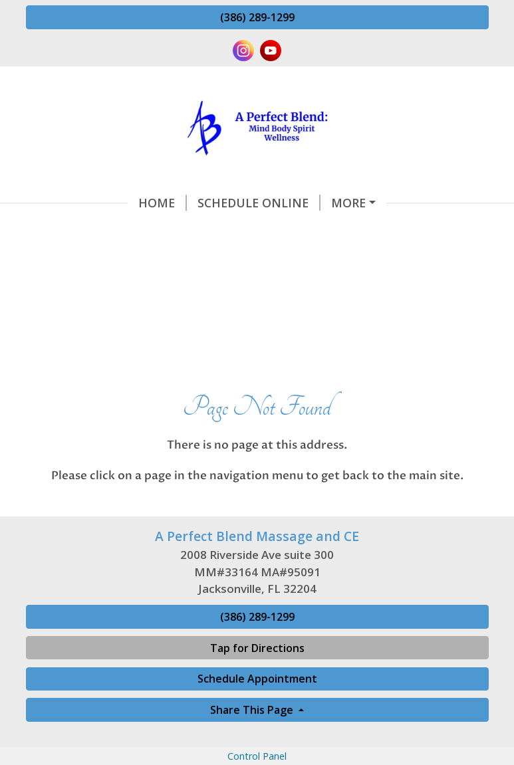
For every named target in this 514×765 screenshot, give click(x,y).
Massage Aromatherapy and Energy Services (187, 231)
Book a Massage (392, 315)
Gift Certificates (269, 315)
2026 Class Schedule (375, 287)
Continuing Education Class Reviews (165, 287)
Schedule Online (157, 203)
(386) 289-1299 (257, 17)
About (63, 315)
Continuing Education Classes (145, 259)
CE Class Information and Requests (353, 203)
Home (61, 203)
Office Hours (150, 315)
